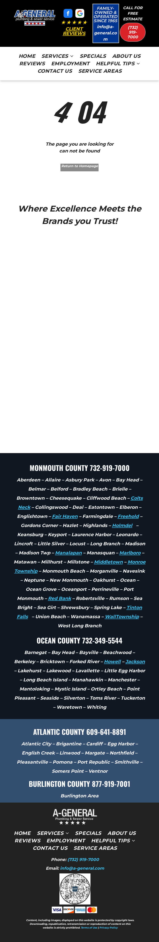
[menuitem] (27, 56)
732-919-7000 (110, 467)
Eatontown (101, 507)
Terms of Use (89, 927)
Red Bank (59, 598)
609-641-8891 (106, 731)
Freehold (128, 516)
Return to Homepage (79, 166)
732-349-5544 (102, 640)
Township (127, 616)
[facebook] (68, 14)
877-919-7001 (111, 783)
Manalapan (68, 553)
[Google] (79, 14)
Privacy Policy (108, 927)
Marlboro (130, 553)
